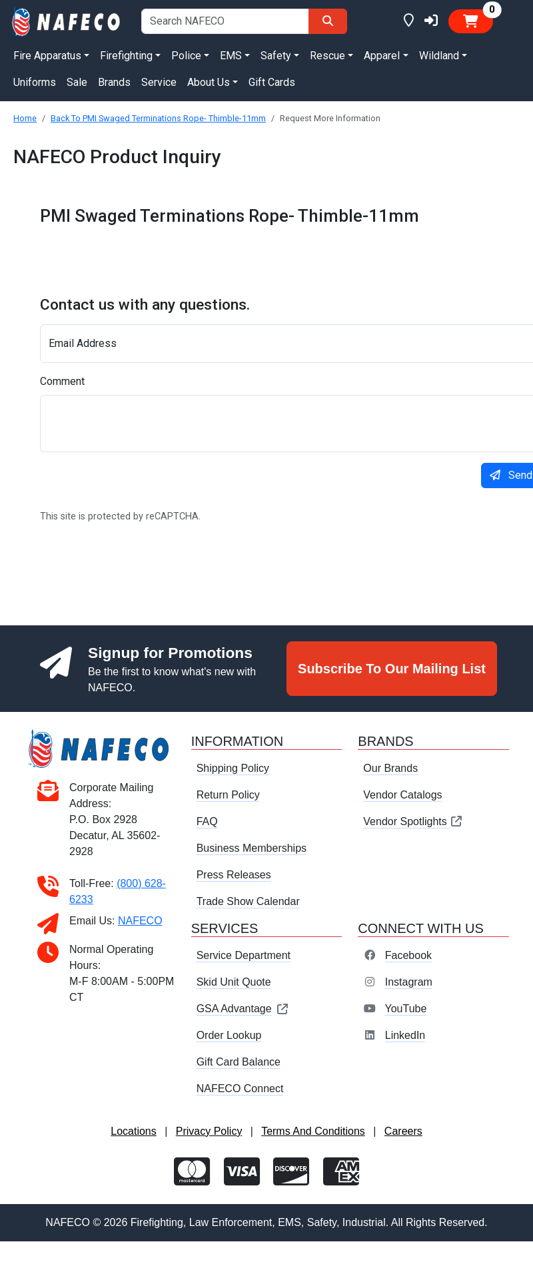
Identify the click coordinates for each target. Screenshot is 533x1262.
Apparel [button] (382, 55)
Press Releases (234, 874)
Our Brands (390, 768)
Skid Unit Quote (234, 982)
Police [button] (186, 55)
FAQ (207, 821)
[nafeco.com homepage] (66, 20)
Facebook (408, 955)
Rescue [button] (327, 55)
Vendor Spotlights (413, 821)
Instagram (408, 982)
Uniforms (34, 82)
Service (159, 82)
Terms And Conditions (313, 1131)
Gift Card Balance (238, 1062)
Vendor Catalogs (402, 794)
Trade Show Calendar (248, 901)
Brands (114, 82)
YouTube (405, 1008)
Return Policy (228, 794)
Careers (403, 1131)
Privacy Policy (209, 1131)
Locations (134, 1131)
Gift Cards (272, 82)
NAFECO (140, 920)
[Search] (327, 21)
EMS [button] (231, 55)
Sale (77, 82)
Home (25, 118)
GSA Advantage (243, 1008)
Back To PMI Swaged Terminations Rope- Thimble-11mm (158, 118)
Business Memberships (251, 848)
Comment (62, 381)
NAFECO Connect (240, 1088)
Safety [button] (276, 55)
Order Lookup (229, 1035)
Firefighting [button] (126, 55)
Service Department (243, 955)
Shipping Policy (233, 768)
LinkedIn (405, 1035)
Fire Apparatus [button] (47, 55)
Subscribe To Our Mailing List (392, 668)
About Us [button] (208, 82)
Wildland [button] (439, 55)
